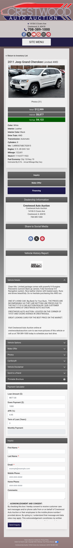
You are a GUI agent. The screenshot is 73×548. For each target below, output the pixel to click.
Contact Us (37, 540)
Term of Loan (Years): (17, 419)
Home (26, 540)
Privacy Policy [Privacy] (45, 540)
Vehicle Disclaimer (36, 367)
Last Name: (13, 456)
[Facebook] (30, 238)
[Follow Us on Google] (39, 34)
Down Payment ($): (16, 402)
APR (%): (11, 411)
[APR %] (36, 414)
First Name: (13, 448)
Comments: (13, 490)
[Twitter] (36, 238)
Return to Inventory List (17, 56)
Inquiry (37, 175)
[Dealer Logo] (36, 11)
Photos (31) (36, 102)
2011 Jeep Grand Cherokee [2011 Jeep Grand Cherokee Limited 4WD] (33, 62)
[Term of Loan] (36, 423)
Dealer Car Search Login (21, 542)
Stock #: (11, 156)
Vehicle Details (36, 280)
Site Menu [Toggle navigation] (36, 42)
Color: (10, 125)
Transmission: (14, 139)
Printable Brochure (36, 379)
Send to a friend (36, 373)
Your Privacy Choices (50, 542)
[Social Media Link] (44, 34)
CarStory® (36, 361)
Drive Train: (13, 135)
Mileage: (11, 152)
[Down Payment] (36, 406)
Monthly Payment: (15, 428)
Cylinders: (12, 142)
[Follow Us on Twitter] (29, 34)
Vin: (9, 146)
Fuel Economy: (14, 159)
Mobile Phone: (14, 473)
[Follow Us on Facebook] (24, 34)
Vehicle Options (36, 342)
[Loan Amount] (36, 397)
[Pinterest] (42, 238)
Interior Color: (14, 132)
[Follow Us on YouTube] (34, 34)
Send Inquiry (14, 525)
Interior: (11, 129)
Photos (36, 355)
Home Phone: (13, 482)
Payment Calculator (16, 387)
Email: (10, 465)
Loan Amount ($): (15, 394)
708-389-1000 (39, 29)
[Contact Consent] (8, 503)
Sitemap (39, 542)
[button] (12, 81)
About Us (31, 540)
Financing (36, 191)
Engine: (11, 149)
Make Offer (36, 349)
